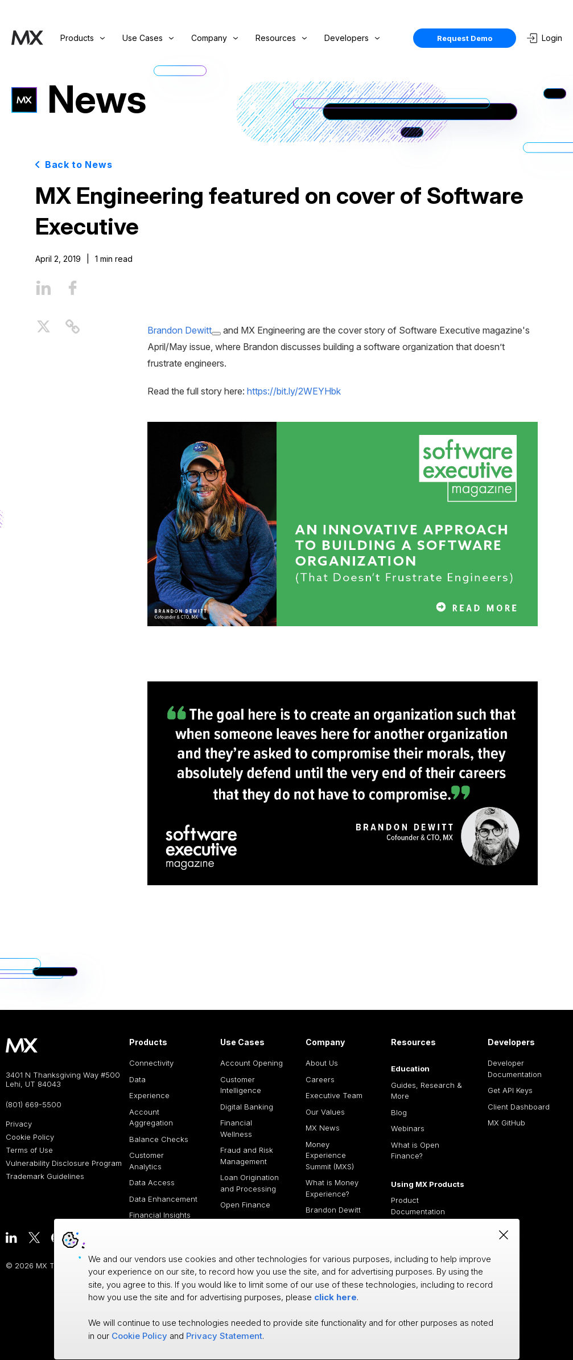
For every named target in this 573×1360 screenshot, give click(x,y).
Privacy (19, 1124)
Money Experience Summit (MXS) (330, 1155)
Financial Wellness (236, 1128)
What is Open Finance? (415, 1150)
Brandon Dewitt (333, 1209)
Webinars (407, 1128)
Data (137, 1079)
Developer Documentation (515, 1068)
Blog (399, 1112)
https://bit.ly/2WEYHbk (294, 391)
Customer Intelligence (240, 1085)
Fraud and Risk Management (246, 1155)
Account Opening (251, 1062)
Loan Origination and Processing (249, 1183)
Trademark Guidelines (45, 1176)
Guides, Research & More (426, 1090)
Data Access (152, 1182)
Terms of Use (29, 1150)
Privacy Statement (224, 1335)
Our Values (325, 1111)
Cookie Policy (30, 1137)
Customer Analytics (146, 1161)
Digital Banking (246, 1106)
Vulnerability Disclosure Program (64, 1163)
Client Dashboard (519, 1106)
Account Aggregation (151, 1117)
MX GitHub (506, 1122)
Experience (149, 1095)
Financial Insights (160, 1214)
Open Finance (245, 1204)
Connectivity (151, 1062)
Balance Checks (158, 1139)
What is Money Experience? (332, 1188)
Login (544, 38)
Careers (320, 1079)
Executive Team (334, 1095)
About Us (322, 1062)
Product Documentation (418, 1205)
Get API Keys (510, 1090)
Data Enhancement (163, 1198)
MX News (323, 1127)
